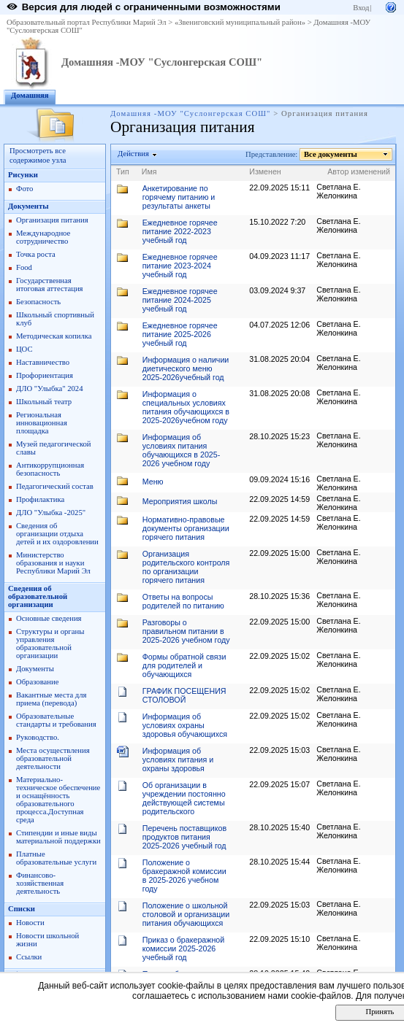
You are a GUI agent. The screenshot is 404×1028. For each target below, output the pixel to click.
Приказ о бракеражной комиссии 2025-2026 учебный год (183, 948)
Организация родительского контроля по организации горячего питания (186, 566)
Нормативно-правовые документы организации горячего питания (185, 528)
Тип (122, 171)
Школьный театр (44, 402)
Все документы (331, 154)
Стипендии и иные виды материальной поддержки (58, 837)
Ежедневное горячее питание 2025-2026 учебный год (180, 334)
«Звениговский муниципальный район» (240, 22)
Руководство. (37, 737)
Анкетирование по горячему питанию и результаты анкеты (179, 197)
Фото (24, 189)
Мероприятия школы (180, 501)
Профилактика (40, 499)
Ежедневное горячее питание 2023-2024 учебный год (180, 265)
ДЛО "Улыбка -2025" (50, 513)
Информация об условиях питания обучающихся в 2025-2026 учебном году (181, 450)
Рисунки (23, 175)
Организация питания (52, 220)
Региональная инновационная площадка (41, 423)
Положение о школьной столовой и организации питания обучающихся (185, 914)
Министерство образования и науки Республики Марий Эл (53, 563)
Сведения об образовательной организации (37, 596)
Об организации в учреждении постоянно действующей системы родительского (184, 798)
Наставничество (42, 362)
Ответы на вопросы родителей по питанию (183, 601)
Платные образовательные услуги (56, 858)
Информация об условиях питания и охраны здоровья (177, 759)
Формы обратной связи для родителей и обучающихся (184, 665)
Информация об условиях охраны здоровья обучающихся (184, 725)
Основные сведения (49, 618)
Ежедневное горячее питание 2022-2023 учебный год (180, 231)
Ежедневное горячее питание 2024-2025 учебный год (180, 300)
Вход (361, 8)
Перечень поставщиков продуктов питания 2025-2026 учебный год (184, 837)
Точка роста (36, 254)
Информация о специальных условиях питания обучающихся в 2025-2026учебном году (185, 407)
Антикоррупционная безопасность (50, 469)
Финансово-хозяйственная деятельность (40, 883)
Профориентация (44, 375)
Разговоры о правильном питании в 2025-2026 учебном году (186, 631)
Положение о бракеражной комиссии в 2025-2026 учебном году (184, 875)
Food (24, 267)
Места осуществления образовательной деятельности (53, 758)
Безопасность (38, 302)
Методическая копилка (54, 336)
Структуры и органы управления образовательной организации (50, 643)
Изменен (265, 171)
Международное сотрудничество (43, 237)
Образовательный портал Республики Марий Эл (87, 22)
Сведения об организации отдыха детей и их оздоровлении (57, 534)
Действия (134, 154)
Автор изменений (358, 171)
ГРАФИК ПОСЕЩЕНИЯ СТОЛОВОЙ (184, 695)
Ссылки (29, 957)
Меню (153, 481)
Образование (37, 682)
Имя (149, 171)
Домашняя (30, 95)
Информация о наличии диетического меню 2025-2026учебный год (185, 368)
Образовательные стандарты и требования (56, 720)
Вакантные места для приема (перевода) (51, 699)
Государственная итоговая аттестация (49, 285)
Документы (28, 206)
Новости (30, 923)
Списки (21, 909)
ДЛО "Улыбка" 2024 (49, 388)
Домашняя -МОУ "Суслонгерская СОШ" (161, 62)
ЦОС (24, 349)
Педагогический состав (55, 486)
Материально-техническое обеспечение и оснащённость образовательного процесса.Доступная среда (58, 800)
